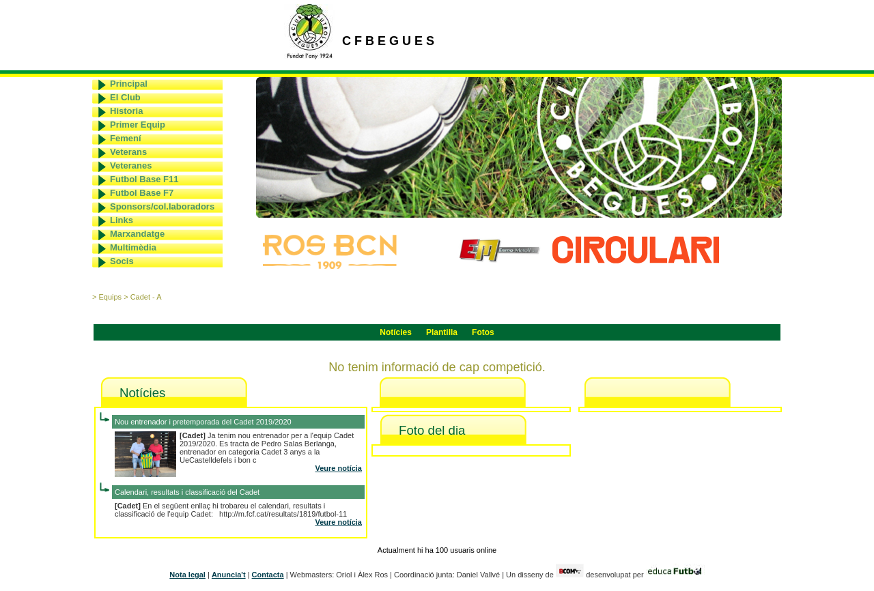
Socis (122, 261)
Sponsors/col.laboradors (162, 206)
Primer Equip (137, 124)
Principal (128, 83)
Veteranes (131, 165)
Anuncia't (229, 575)
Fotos (483, 332)
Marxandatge (137, 234)
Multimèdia (133, 247)
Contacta (268, 575)
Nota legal (187, 575)
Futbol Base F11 (144, 179)
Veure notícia (338, 468)
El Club (125, 97)
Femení (125, 138)
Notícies (396, 332)
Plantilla (441, 332)
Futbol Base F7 (141, 193)
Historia (126, 111)
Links (121, 220)
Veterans (128, 152)
